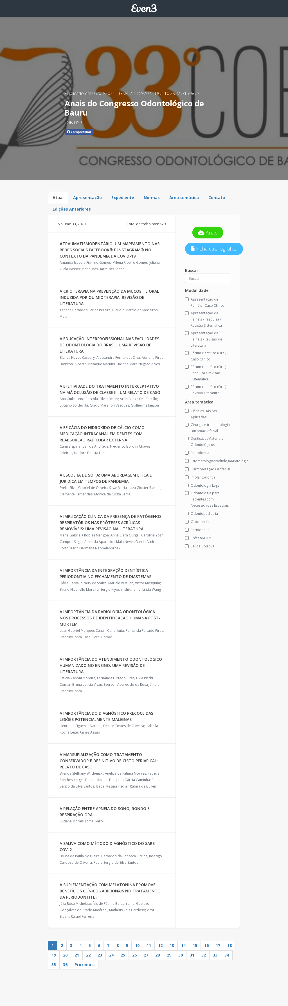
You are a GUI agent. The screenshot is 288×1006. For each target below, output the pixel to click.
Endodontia (197, 452)
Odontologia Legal (202, 485)
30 (180, 955)
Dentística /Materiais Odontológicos (204, 441)
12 (160, 945)
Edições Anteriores (72, 209)
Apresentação (87, 197)
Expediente (122, 197)
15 (195, 945)
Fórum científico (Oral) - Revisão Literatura (206, 389)
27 (146, 955)
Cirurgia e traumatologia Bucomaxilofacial (207, 427)
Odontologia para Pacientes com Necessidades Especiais (207, 499)
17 (218, 945)
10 (137, 945)
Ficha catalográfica (214, 248)
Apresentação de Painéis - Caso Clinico (204, 302)
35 (53, 964)
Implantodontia (200, 477)
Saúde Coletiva (199, 546)
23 (100, 955)
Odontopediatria (201, 513)
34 (226, 955)
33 (215, 955)
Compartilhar (79, 132)
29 (169, 955)
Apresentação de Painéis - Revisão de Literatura (203, 339)
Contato (216, 197)
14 (183, 945)
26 (134, 955)
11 (149, 945)
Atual (58, 197)
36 (65, 964)
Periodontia (197, 529)
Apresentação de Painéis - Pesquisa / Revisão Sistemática (203, 319)
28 (157, 955)
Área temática (184, 197)
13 (172, 945)
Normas (152, 197)
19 (53, 955)
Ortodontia (197, 521)
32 (203, 955)
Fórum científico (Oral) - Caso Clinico (206, 356)
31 (192, 955)
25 (123, 955)
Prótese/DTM (198, 538)
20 (65, 955)
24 (111, 955)
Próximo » (85, 964)
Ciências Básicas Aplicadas (201, 414)
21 (77, 955)
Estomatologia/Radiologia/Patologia (207, 461)
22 (88, 955)
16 (206, 945)
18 (229, 945)
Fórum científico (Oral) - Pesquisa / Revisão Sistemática (206, 373)
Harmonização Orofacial (207, 469)
